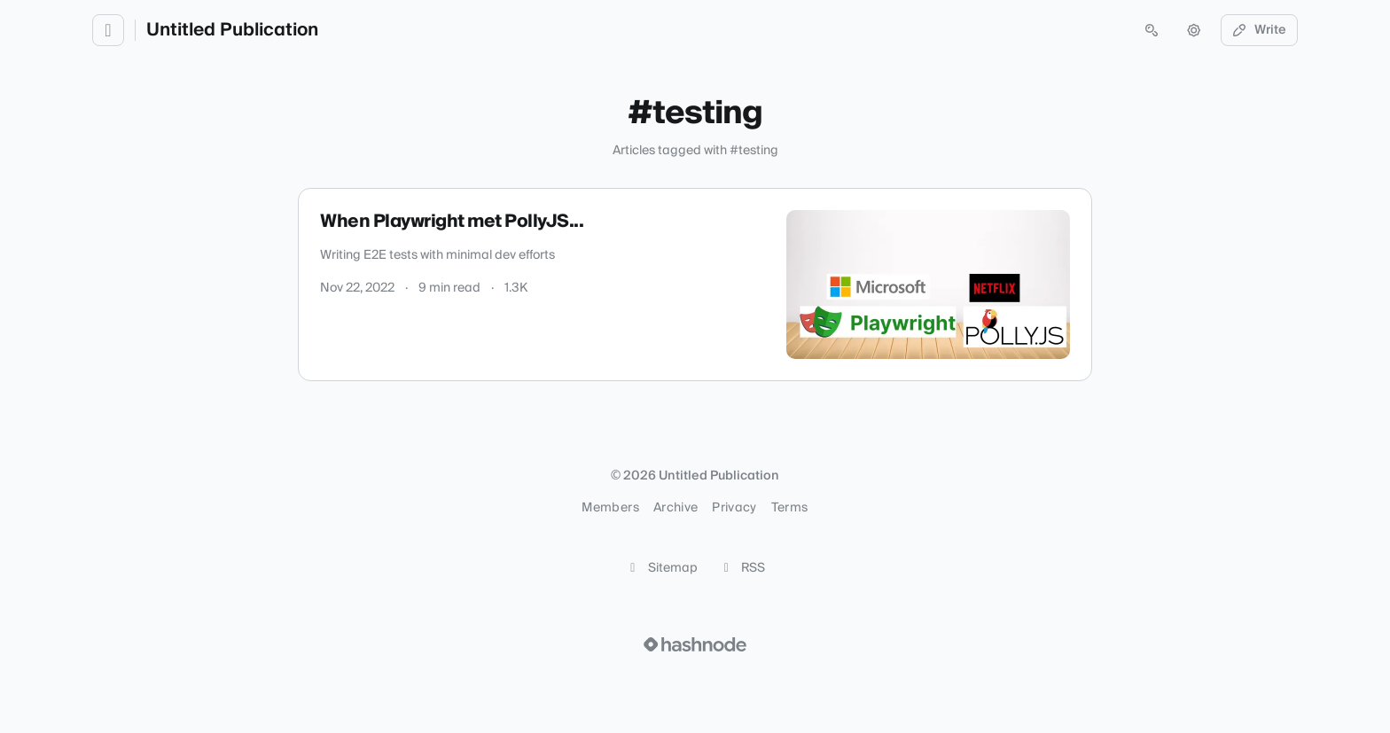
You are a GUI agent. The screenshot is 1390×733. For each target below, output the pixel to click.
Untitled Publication (232, 30)
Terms (789, 508)
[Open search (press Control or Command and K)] (1151, 30)
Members (610, 508)
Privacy (734, 508)
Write (1259, 30)
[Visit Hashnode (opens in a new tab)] (695, 644)
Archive (675, 508)
